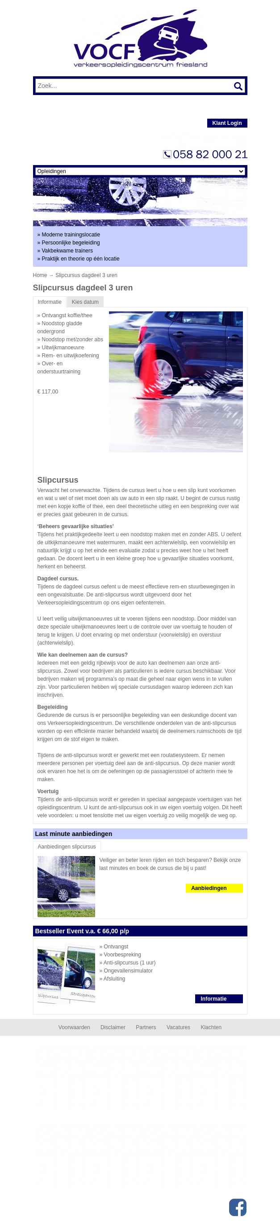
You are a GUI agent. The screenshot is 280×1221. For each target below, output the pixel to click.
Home (40, 275)
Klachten (211, 1027)
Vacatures (178, 1027)
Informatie (213, 999)
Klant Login (227, 123)
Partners (146, 1027)
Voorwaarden (74, 1027)
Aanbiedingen (208, 888)
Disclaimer (112, 1027)
